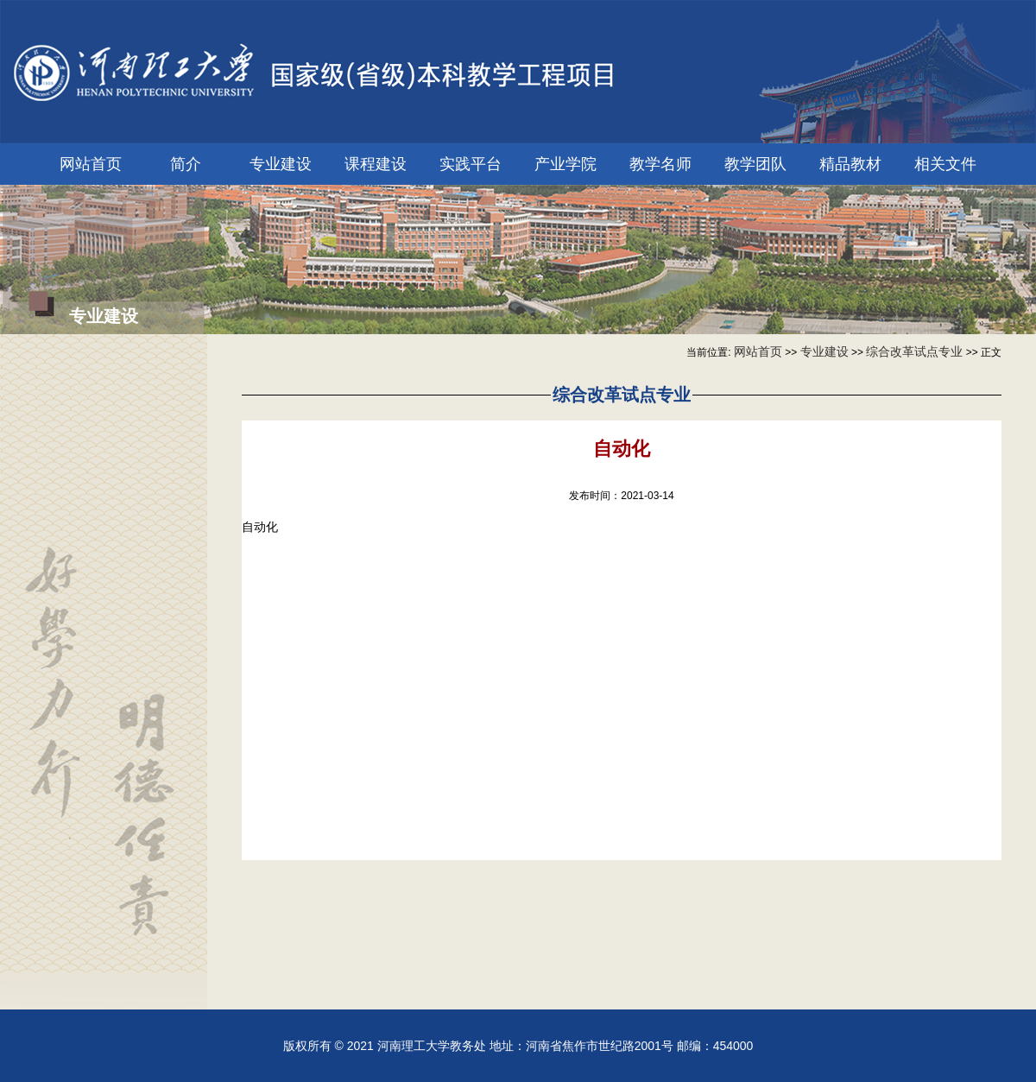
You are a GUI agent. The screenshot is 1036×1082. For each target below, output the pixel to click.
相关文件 (945, 164)
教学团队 (755, 164)
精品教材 (850, 164)
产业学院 (565, 164)
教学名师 (660, 164)
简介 (185, 164)
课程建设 (375, 164)
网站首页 (91, 164)
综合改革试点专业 (914, 351)
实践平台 (470, 164)
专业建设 (281, 164)
